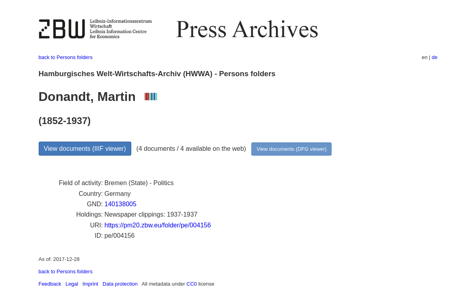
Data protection (120, 284)
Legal (71, 284)
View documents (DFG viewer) (291, 149)
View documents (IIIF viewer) (85, 148)
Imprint (91, 284)
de (434, 57)
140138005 (120, 204)
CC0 (191, 284)
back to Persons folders (66, 57)
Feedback (50, 284)
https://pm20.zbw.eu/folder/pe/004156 (158, 225)
